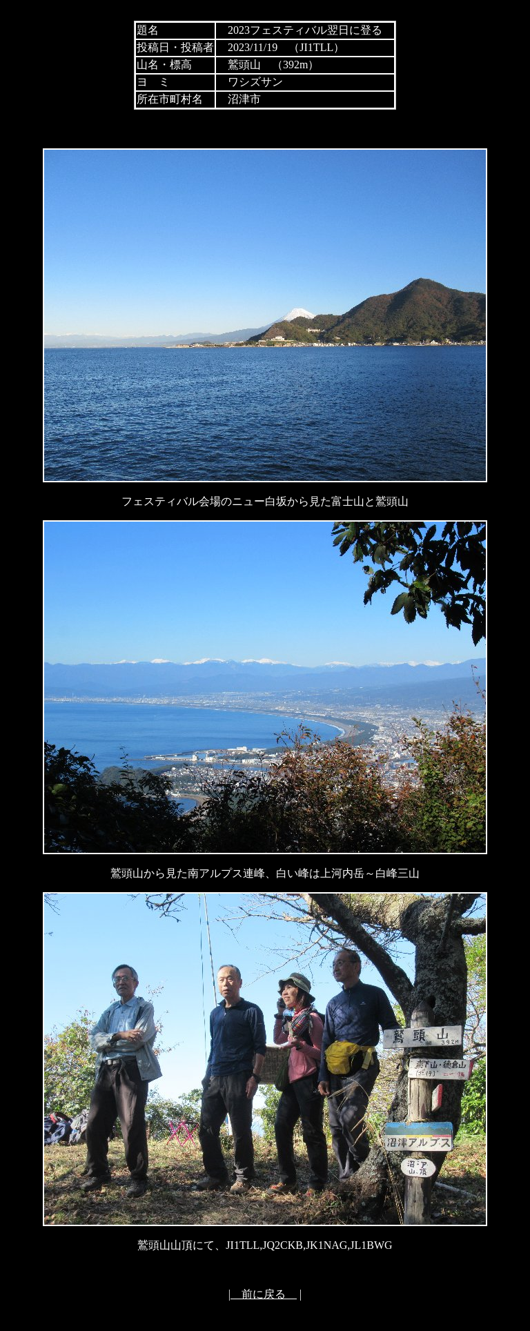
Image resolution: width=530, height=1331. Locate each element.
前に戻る (263, 1294)
